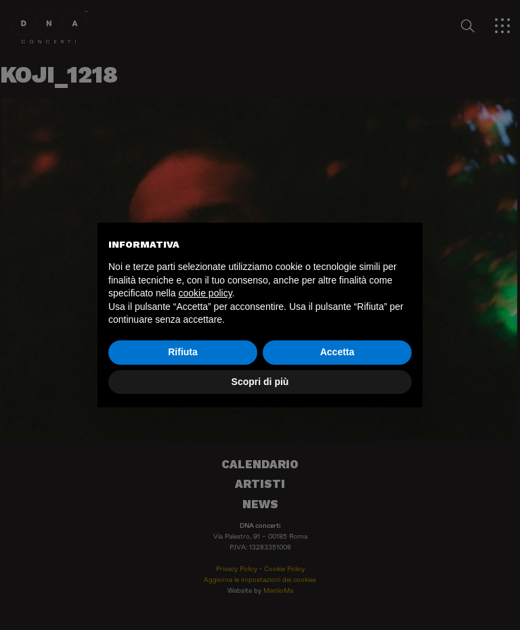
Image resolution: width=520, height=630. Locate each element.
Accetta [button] (337, 351)
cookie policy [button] (205, 293)
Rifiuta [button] (183, 351)
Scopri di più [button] (260, 381)
